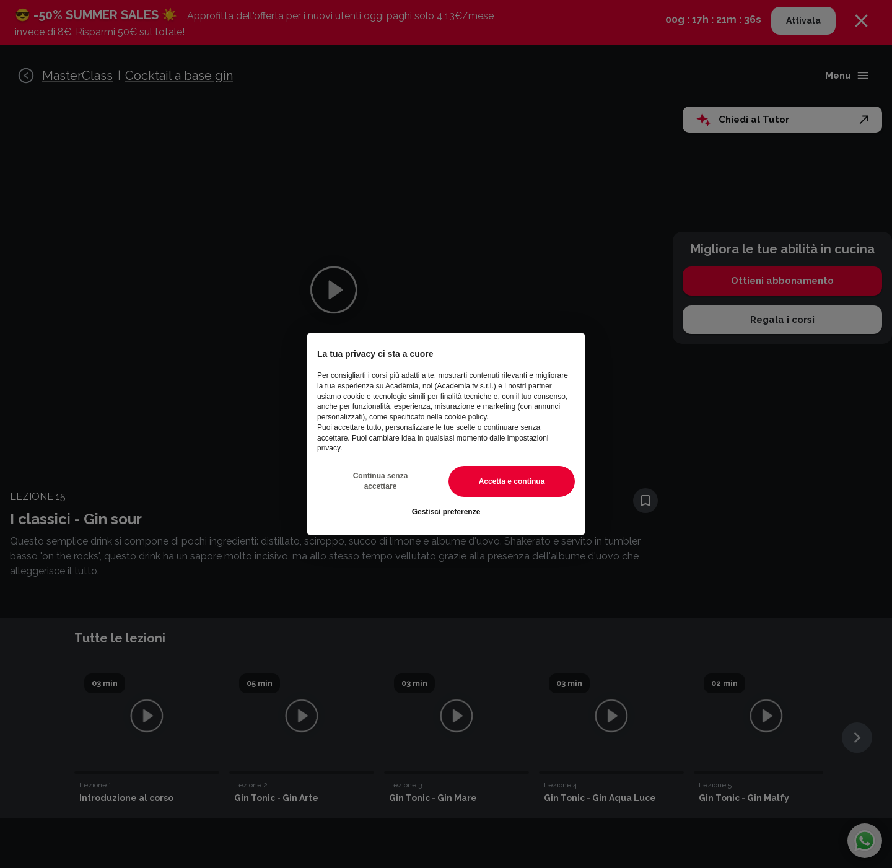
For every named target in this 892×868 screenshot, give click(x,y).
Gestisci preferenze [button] (446, 511)
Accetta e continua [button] (512, 481)
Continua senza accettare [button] (380, 481)
